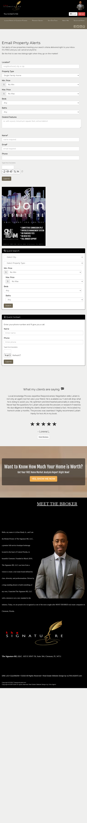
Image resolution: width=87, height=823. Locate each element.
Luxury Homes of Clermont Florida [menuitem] (15, 20)
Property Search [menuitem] (37, 20)
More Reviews (43, 437)
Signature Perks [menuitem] (79, 20)
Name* (5, 135)
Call (81, 14)
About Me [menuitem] (65, 20)
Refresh (15, 355)
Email (73, 14)
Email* (4, 145)
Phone (5, 154)
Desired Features (9, 117)
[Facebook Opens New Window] (74, 26)
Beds (4, 99)
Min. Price (6, 80)
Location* (6, 62)
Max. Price (6, 90)
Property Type (8, 71)
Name (6, 329)
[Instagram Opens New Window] (83, 26)
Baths (4, 108)
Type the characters (8, 163)
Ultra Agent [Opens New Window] (52, 684)
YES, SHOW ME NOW (43, 478)
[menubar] (43, 20)
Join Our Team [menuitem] (52, 20)
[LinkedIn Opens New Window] (80, 26)
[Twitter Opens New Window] (77, 26)
